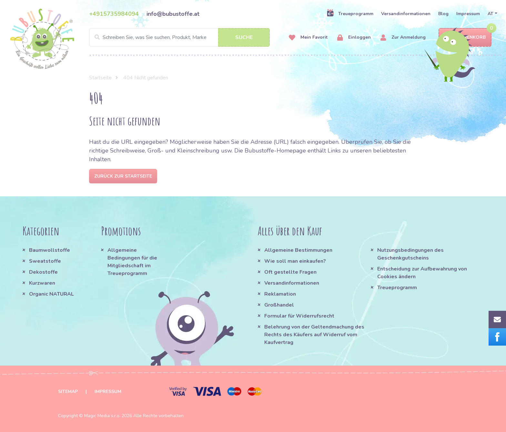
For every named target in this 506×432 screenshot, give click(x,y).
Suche (244, 37)
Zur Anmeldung (403, 37)
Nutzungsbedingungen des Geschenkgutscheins (410, 254)
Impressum (468, 14)
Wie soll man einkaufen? (295, 261)
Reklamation (280, 294)
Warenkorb (465, 37)
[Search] (179, 37)
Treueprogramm (350, 13)
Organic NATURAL (51, 294)
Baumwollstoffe (49, 250)
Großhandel (279, 305)
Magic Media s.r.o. (102, 416)
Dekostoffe (43, 272)
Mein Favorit (308, 37)
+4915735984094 (114, 14)
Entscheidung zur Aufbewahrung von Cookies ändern (422, 272)
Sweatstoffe (45, 261)
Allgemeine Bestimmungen (298, 250)
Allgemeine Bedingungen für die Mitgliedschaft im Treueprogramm (132, 262)
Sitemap (68, 391)
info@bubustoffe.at (173, 14)
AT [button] (490, 14)
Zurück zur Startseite (123, 176)
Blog (443, 14)
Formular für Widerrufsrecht (299, 315)
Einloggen (354, 37)
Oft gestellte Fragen (290, 272)
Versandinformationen (405, 14)
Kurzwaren (42, 283)
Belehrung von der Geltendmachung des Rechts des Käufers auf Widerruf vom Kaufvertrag (314, 334)
